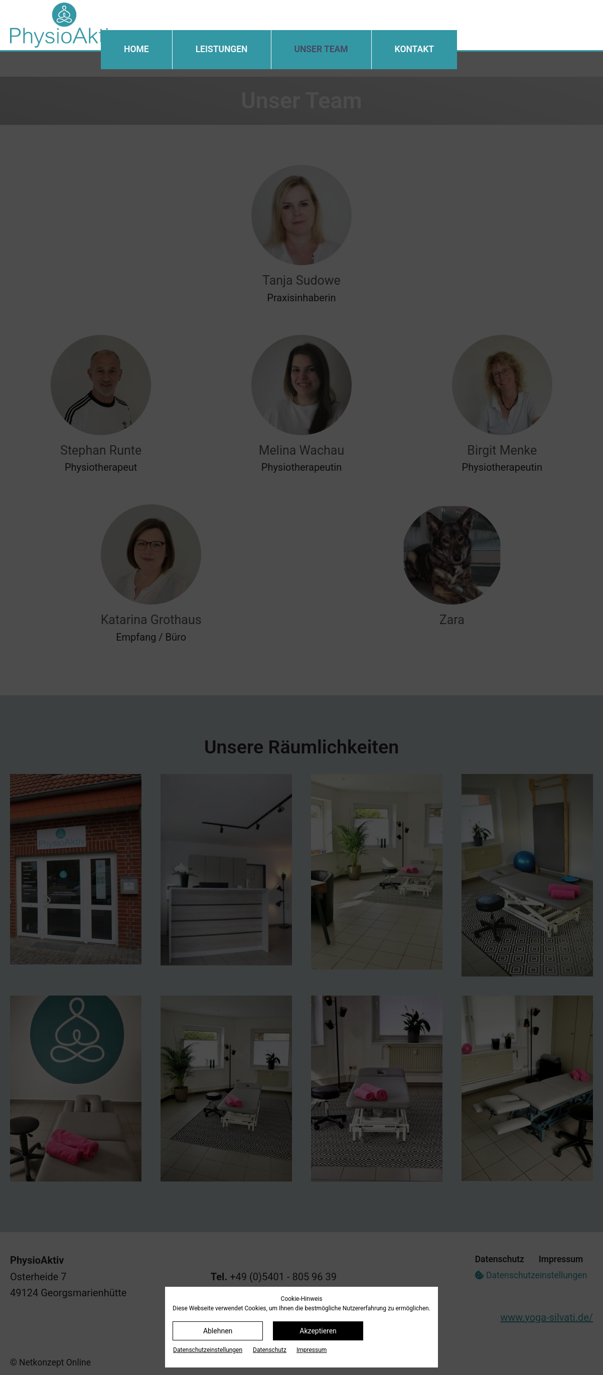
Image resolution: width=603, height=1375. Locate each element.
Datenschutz (269, 1349)
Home (136, 49)
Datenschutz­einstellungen (207, 1349)
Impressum (311, 1349)
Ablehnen (217, 1331)
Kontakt (414, 49)
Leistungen (222, 49)
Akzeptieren (318, 1331)
